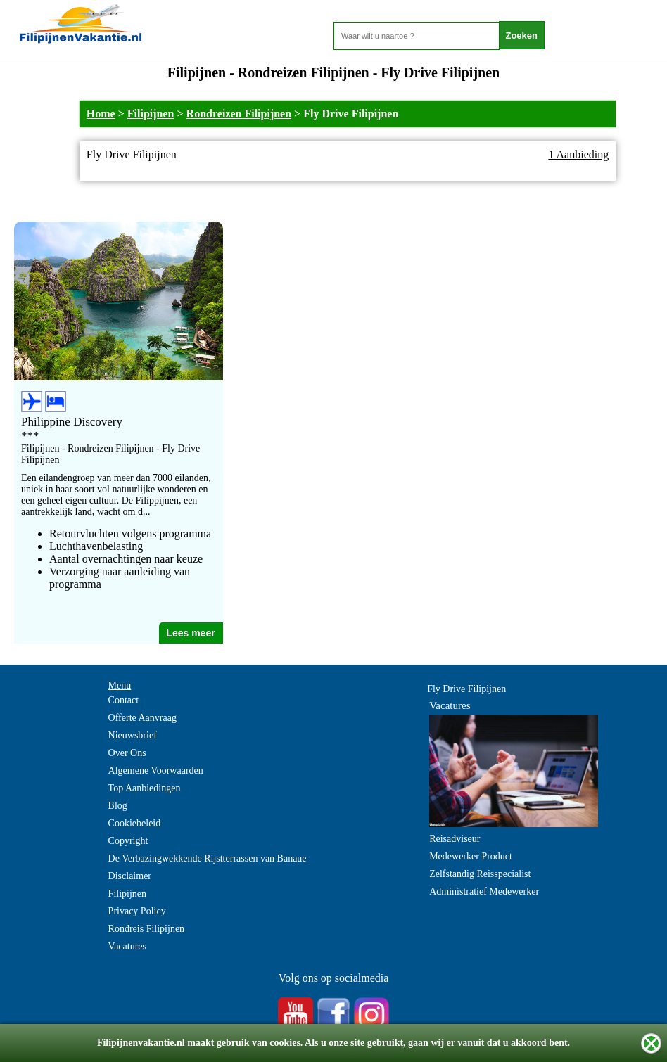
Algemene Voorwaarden (155, 770)
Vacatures (127, 946)
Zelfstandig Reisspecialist (480, 874)
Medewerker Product (470, 856)
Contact (123, 700)
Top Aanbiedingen (144, 788)
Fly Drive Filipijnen (466, 689)
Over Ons (127, 753)
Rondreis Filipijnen (146, 928)
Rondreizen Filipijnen (239, 114)
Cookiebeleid (134, 823)
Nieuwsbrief (132, 735)
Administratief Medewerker (484, 891)
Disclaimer (129, 876)
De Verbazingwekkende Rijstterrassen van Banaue (207, 858)
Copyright (128, 841)
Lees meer (190, 633)
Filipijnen (150, 114)
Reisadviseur (454, 838)
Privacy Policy (137, 911)
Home (101, 114)
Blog (117, 805)
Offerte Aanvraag (142, 717)
